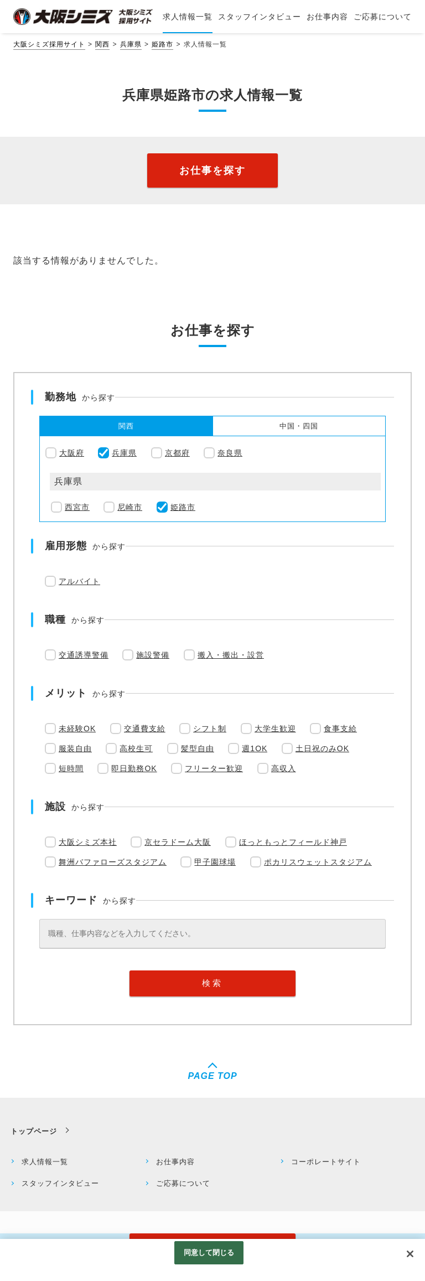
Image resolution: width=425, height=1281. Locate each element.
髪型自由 (197, 748)
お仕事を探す (212, 170)
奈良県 (229, 452)
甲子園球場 (215, 862)
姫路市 (162, 44)
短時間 (71, 768)
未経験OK (77, 728)
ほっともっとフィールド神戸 (293, 842)
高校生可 (136, 748)
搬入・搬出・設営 (231, 654)
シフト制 (209, 728)
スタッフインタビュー (60, 1183)
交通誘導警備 (83, 654)
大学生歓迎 (275, 728)
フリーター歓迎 (214, 768)
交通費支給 (144, 728)
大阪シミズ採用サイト (49, 44)
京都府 (177, 452)
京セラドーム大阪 (177, 842)
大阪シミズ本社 (88, 842)
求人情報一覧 (45, 1162)
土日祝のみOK (322, 748)
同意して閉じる (209, 1258)
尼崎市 (129, 507)
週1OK (254, 748)
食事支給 (340, 728)
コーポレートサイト (326, 1162)
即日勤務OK (134, 768)
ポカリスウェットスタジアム (318, 862)
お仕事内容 (175, 1162)
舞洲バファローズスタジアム (113, 862)
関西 (102, 44)
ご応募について (183, 1183)
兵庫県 (131, 44)
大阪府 (71, 452)
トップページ (34, 1131)
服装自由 (75, 748)
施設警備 (152, 654)
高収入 (283, 768)
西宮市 (77, 507)
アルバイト (79, 581)
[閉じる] (410, 1259)
